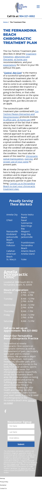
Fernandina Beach (27, 247)
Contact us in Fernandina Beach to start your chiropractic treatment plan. (19, 186)
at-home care (24, 119)
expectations (9, 65)
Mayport (25, 231)
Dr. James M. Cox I (24, 468)
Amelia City (12, 214)
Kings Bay (26, 234)
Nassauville (12, 231)
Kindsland (11, 234)
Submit (21, 444)
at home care (20, 59)
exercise (29, 158)
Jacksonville (27, 237)
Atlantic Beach (28, 251)
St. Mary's (11, 259)
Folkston (10, 245)
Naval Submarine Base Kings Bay (26, 224)
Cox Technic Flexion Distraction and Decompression (20, 114)
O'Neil (9, 220)
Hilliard (10, 242)
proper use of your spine (16, 161)
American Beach (11, 255)
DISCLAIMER (10, 465)
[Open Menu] (38, 6)
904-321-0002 (27, 16)
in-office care (9, 119)
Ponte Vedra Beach (27, 216)
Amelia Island (28, 253)
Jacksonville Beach (12, 238)
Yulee (24, 259)
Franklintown (28, 242)
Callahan (10, 251)
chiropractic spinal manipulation (20, 157)
